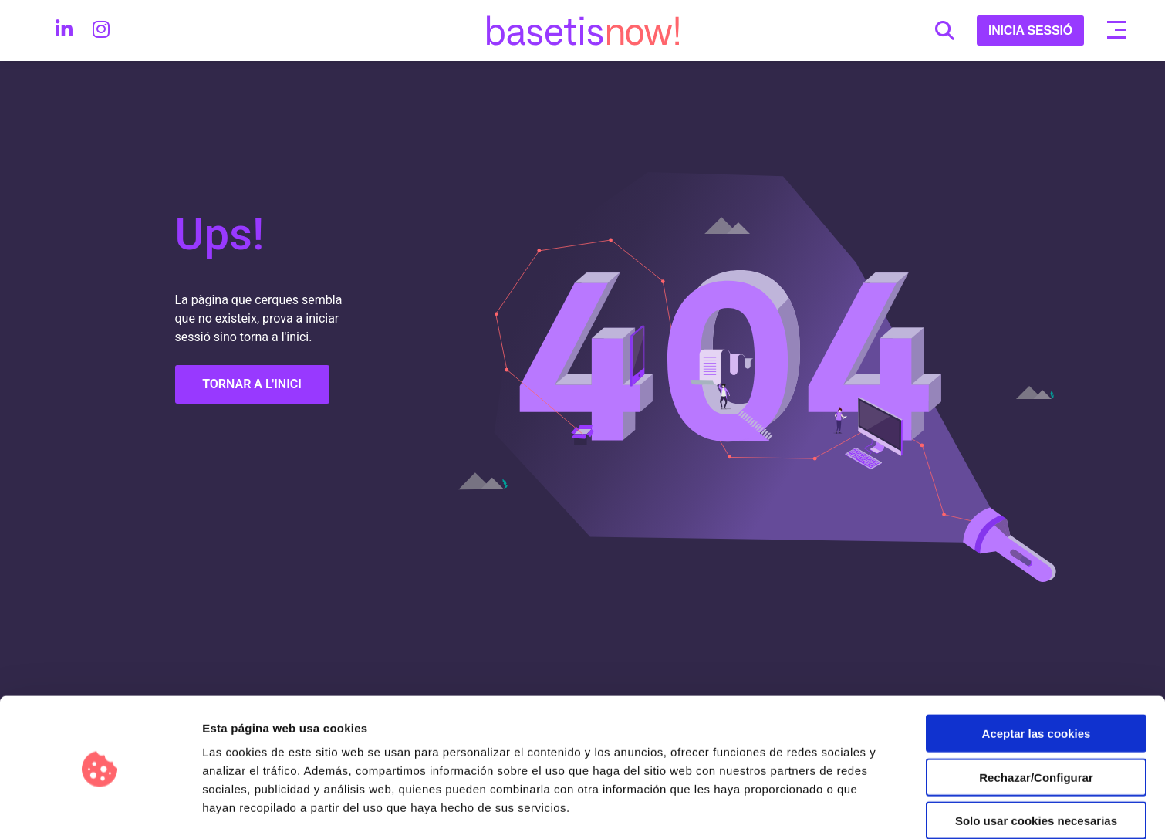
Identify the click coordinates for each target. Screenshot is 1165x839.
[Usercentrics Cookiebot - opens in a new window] (99, 808)
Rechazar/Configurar (1036, 728)
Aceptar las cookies (1036, 684)
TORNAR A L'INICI (252, 384)
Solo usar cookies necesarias (1036, 771)
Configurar (814, 808)
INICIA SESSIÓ (1030, 30)
